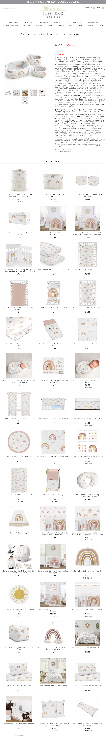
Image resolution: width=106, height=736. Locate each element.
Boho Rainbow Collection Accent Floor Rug (87, 571)
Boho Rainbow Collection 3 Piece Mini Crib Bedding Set (53, 572)
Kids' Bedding (57, 22)
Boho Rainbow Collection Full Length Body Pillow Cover (87, 724)
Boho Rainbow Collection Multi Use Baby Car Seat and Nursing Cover (19, 572)
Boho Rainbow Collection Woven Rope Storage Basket (53, 195)
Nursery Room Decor (74, 22)
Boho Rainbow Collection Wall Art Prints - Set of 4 (87, 457)
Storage (39, 26)
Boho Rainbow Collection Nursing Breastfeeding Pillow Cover (87, 495)
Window (49, 26)
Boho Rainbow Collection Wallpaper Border (87, 609)
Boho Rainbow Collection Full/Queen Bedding (87, 647)
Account (88, 8)
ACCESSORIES (91, 26)
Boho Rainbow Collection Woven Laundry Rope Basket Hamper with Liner (19, 195)
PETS (70, 26)
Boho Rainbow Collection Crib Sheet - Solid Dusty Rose (19, 308)
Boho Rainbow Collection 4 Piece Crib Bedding (53, 233)
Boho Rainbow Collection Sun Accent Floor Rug (19, 610)
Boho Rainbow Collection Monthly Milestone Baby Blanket (53, 381)
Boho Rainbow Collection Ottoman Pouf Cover (19, 648)
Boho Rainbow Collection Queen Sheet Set (19, 685)
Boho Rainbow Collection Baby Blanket (87, 344)
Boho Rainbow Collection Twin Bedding (53, 685)
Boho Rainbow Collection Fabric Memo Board (53, 456)
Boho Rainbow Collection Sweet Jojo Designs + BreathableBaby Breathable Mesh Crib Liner (19, 270)
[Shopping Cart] (103, 8)
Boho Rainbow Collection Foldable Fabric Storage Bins (87, 195)
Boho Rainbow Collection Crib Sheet (87, 269)
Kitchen (79, 26)
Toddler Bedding (42, 22)
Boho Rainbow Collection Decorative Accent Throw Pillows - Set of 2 (53, 724)
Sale (101, 26)
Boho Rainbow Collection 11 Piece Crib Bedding (53, 610)
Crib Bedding (27, 22)
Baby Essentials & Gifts (10, 26)
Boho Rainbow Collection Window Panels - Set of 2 (19, 419)
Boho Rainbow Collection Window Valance (53, 418)
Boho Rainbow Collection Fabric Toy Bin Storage (19, 233)
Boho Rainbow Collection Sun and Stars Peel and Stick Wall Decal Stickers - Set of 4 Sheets (87, 533)
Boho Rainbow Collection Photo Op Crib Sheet (53, 308)
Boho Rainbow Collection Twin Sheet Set (87, 685)
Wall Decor (27, 26)
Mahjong (60, 26)
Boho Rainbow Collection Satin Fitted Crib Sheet (18, 344)
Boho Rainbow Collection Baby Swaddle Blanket (87, 381)
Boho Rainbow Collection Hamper (53, 495)
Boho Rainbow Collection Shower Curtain (19, 495)
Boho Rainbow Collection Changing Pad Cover (53, 344)
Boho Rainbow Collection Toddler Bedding (19, 723)
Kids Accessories (92, 22)
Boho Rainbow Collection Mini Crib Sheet (87, 307)
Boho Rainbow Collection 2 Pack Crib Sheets (53, 269)
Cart (99, 8)
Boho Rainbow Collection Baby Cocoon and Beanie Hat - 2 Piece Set (19, 381)
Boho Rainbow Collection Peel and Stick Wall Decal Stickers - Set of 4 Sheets (53, 533)
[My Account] (94, 8)
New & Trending (13, 22)
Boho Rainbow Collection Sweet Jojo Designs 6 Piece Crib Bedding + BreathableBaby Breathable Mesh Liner (87, 234)
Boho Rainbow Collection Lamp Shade (19, 533)
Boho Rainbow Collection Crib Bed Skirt (87, 418)
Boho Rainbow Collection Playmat (19, 456)
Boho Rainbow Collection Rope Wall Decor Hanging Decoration (53, 648)
